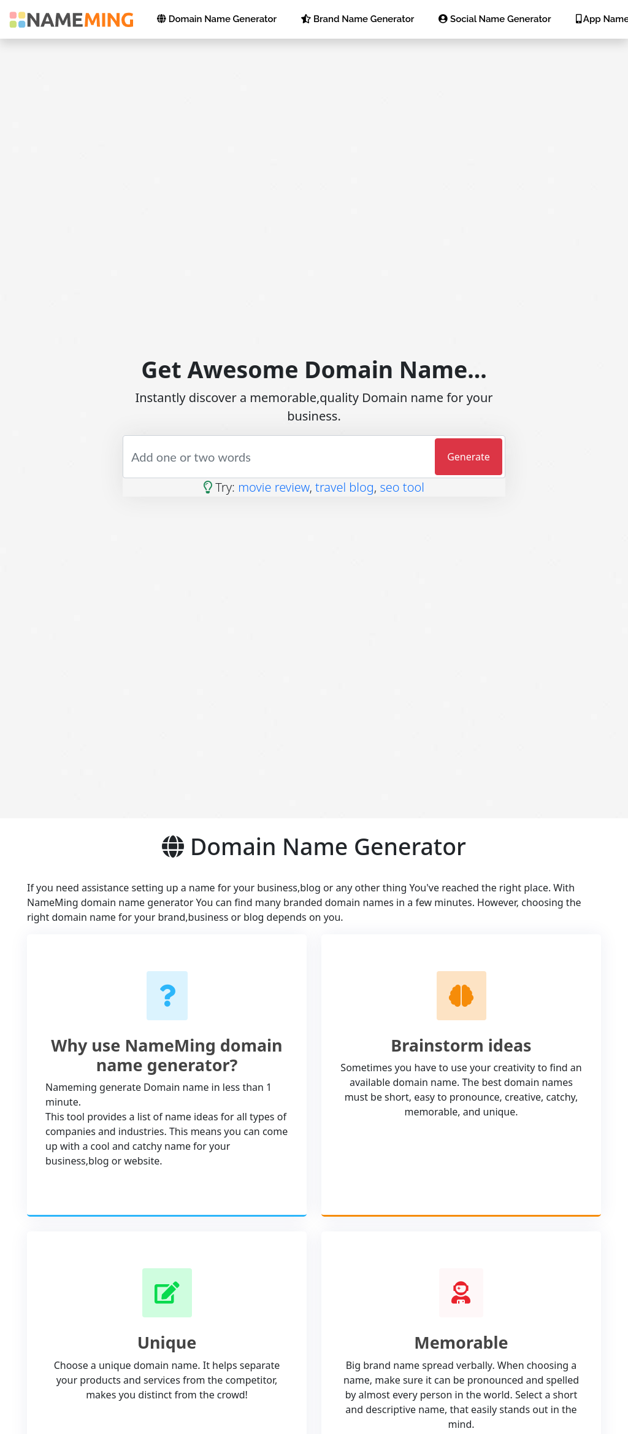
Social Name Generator (494, 19)
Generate (468, 456)
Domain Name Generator (217, 19)
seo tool (402, 487)
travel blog (344, 487)
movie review (273, 487)
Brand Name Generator (357, 19)
